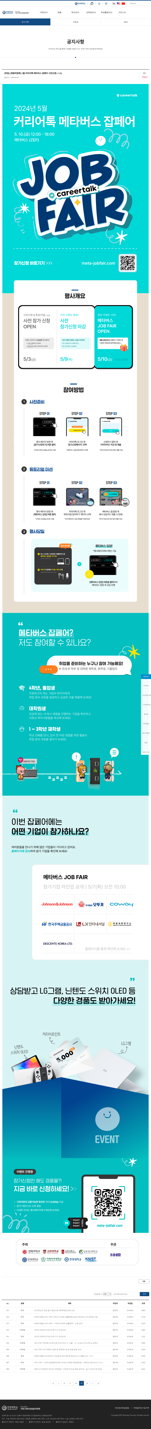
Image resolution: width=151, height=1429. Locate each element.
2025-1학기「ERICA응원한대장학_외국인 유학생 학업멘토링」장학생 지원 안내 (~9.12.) (68, 1362)
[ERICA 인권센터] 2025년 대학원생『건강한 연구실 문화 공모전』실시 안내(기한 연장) (68, 1369)
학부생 (146, 714)
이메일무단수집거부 (141, 1408)
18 (76, 1383)
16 (64, 1383)
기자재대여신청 (146, 704)
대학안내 (44, 12)
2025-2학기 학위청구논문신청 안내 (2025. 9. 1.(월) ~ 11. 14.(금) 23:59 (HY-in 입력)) (65, 1343)
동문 (146, 742)
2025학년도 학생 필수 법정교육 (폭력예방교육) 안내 (54, 1310)
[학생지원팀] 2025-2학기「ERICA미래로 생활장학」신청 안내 (58, 1323)
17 (70, 1383)
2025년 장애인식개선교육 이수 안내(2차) (50, 1330)
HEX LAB (146, 752)
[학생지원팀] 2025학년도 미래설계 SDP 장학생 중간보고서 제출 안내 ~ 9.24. (63, 1356)
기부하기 (146, 685)
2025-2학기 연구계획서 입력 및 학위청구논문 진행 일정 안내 (57, 1349)
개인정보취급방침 (122, 1408)
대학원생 (146, 723)
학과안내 (75, 12)
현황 (59, 12)
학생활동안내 (106, 12)
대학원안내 (91, 12)
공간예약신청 (146, 695)
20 (87, 1383)
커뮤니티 (122, 12)
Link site (133, 3)
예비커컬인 (146, 733)
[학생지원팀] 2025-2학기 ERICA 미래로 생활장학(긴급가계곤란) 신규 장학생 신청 (66, 1317)
